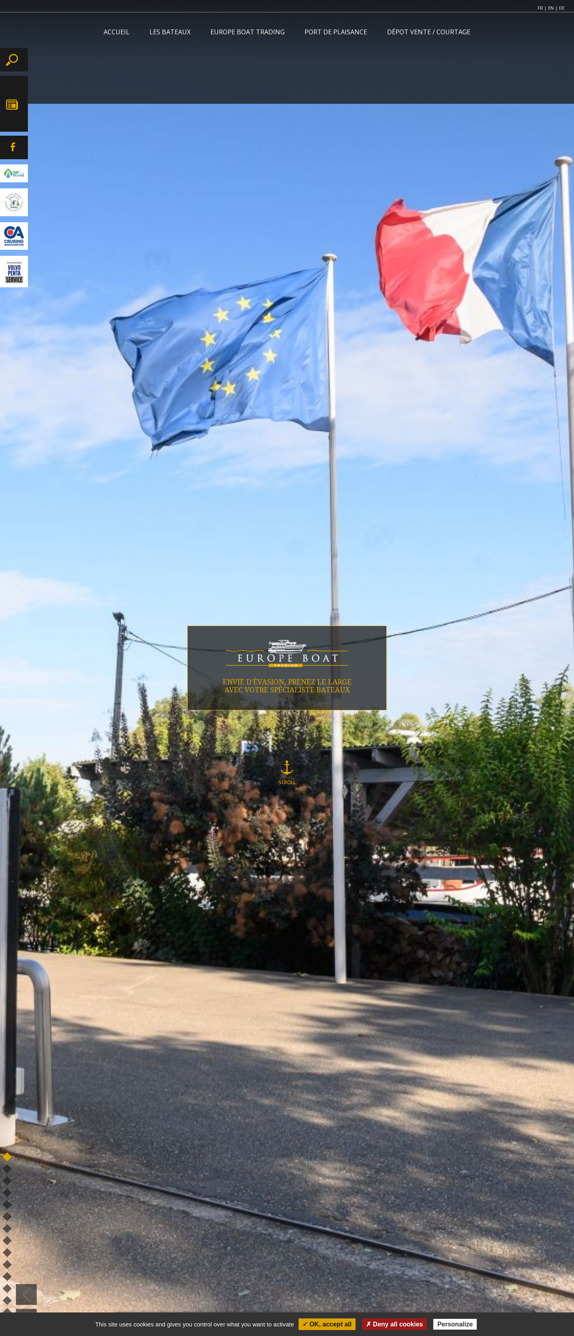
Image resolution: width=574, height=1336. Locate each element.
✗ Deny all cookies (394, 1324)
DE (561, 8)
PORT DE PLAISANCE (336, 32)
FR (540, 8)
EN (551, 8)
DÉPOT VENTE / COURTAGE (428, 32)
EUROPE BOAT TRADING (247, 32)
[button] (26, 1294)
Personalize (455, 1324)
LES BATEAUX (170, 32)
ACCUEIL (117, 32)
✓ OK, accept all (327, 1324)
